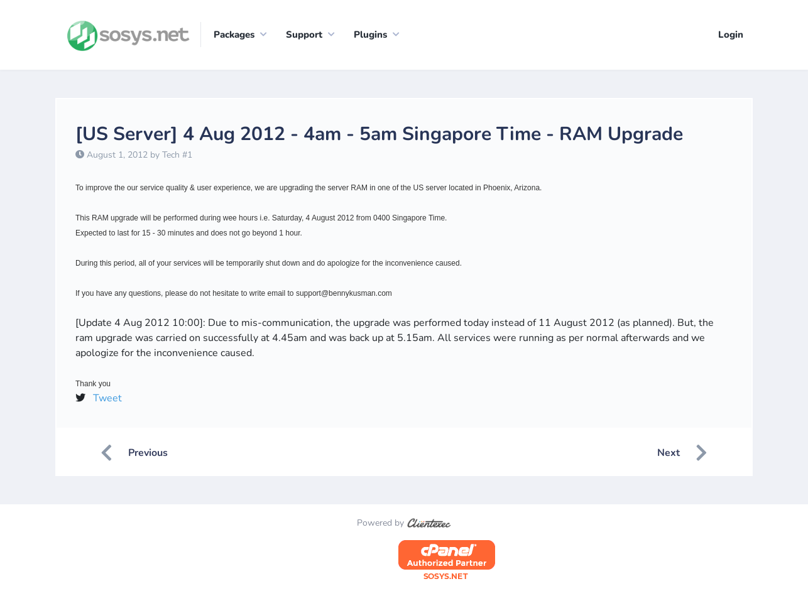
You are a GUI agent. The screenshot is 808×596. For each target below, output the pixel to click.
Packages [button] (234, 34)
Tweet (107, 398)
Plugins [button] (370, 34)
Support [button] (304, 34)
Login (730, 34)
